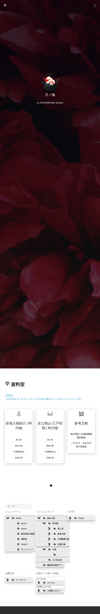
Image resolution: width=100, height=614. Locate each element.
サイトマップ (24, 549)
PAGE (15, 518)
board (21, 528)
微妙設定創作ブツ (52, 565)
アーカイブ (18, 580)
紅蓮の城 (18, 458)
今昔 (51, 549)
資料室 (21, 539)
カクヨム (40, 579)
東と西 (18, 440)
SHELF (22, 544)
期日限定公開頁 (25, 533)
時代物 (52, 523)
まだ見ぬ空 (54, 560)
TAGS (78, 518)
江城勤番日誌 (18, 452)
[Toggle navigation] (94, 5)
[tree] (18, 534)
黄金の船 (18, 446)
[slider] (51, 485)
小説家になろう (42, 587)
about (21, 523)
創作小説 (48, 518)
